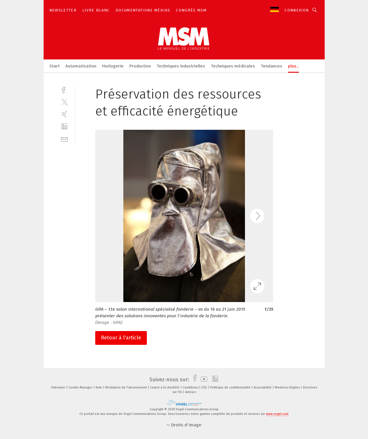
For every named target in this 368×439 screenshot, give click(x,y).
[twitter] (64, 101)
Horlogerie (113, 66)
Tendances (271, 66)
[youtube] (202, 379)
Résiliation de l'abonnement (126, 387)
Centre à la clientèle (165, 387)
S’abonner (58, 387)
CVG (204, 387)
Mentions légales (288, 387)
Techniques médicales (233, 66)
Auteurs (190, 392)
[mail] (64, 138)
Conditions (191, 387)
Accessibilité (263, 387)
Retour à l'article (121, 337)
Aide (99, 387)
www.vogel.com (277, 414)
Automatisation (80, 66)
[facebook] (64, 89)
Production (140, 66)
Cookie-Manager (81, 387)
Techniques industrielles (181, 66)
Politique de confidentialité (230, 387)
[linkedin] (64, 126)
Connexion (297, 10)
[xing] (64, 114)
